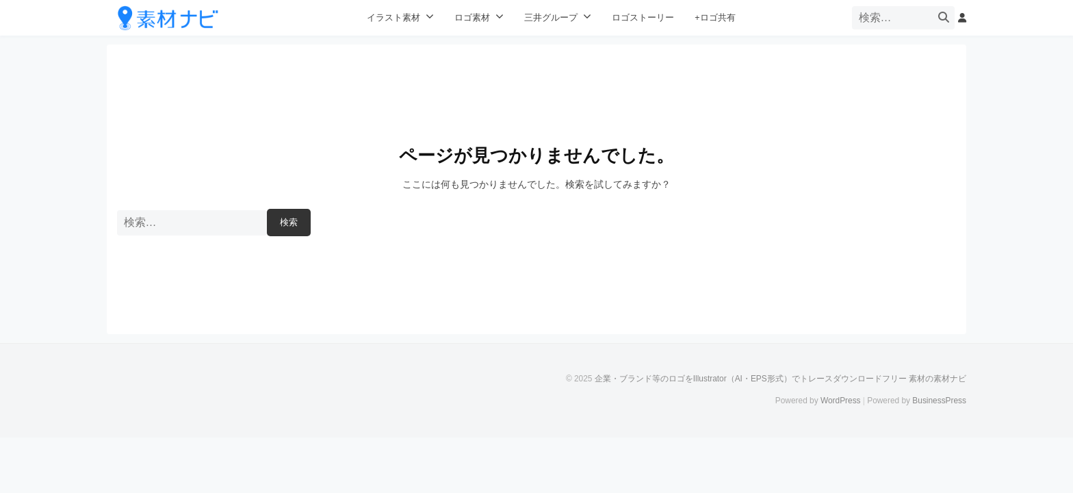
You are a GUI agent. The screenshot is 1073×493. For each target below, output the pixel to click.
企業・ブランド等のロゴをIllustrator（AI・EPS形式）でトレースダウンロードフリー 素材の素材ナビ (780, 378)
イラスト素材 (393, 18)
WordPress (840, 400)
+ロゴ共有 (715, 18)
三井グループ (551, 18)
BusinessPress (939, 400)
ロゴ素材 (472, 18)
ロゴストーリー (643, 18)
